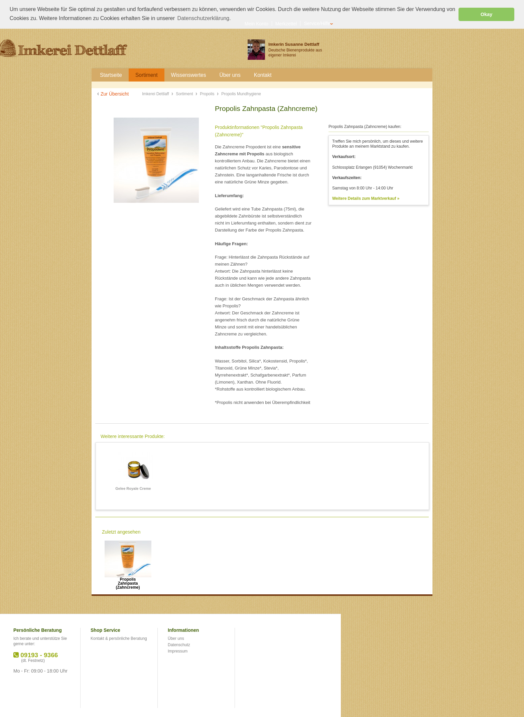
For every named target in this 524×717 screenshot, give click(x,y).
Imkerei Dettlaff (156, 93)
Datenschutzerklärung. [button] (204, 18)
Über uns (176, 638)
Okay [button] (486, 14)
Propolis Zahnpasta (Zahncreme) (128, 581)
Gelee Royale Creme (133, 488)
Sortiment (185, 93)
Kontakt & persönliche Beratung (119, 638)
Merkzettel (286, 23)
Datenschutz (179, 644)
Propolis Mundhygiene (241, 93)
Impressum (177, 651)
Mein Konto (256, 23)
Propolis (208, 93)
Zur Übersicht (115, 93)
